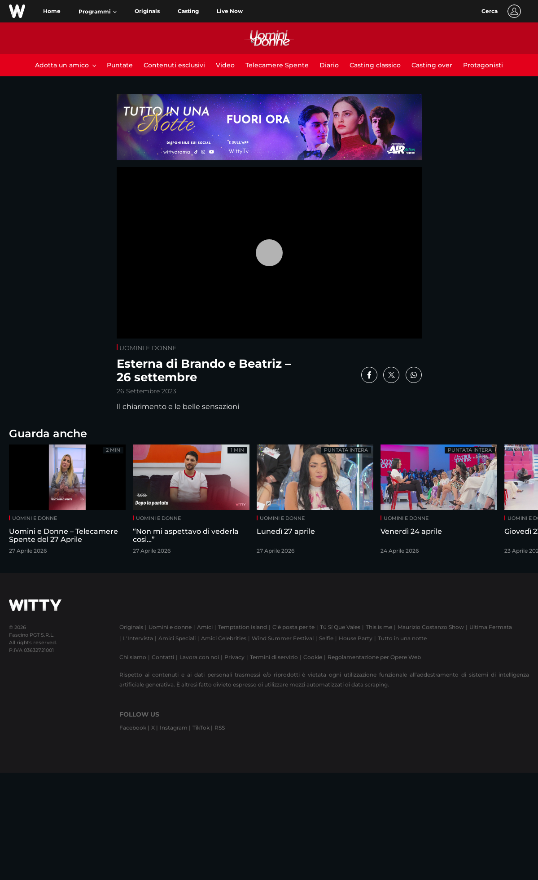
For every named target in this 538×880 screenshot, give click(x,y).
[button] (98, 12)
